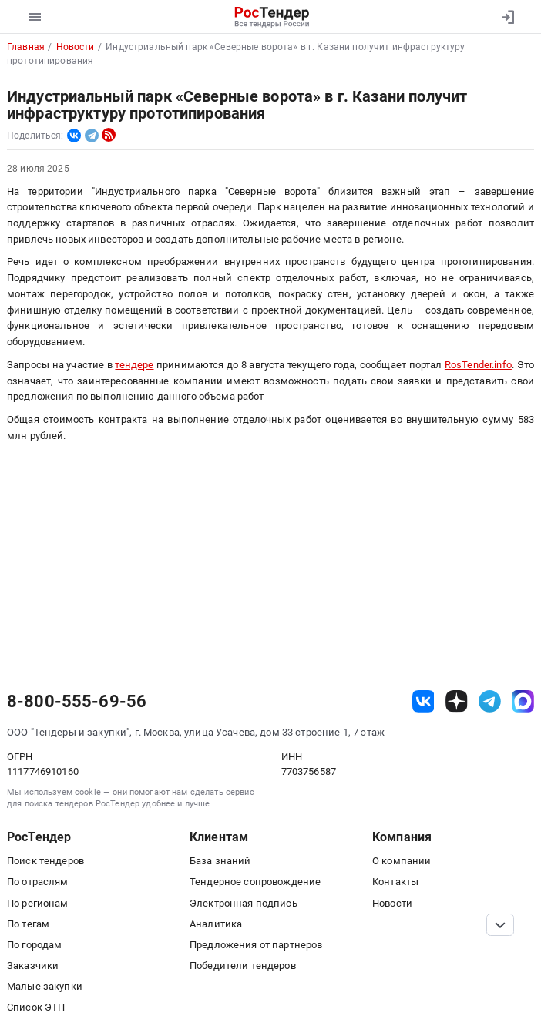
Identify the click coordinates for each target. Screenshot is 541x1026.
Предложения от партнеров (256, 945)
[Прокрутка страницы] (500, 925)
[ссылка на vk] (423, 701)
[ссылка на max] (523, 701)
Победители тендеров (243, 965)
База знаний (220, 861)
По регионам (38, 903)
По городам (34, 945)
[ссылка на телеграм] (490, 701)
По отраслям (38, 881)
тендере (134, 364)
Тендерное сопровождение (255, 881)
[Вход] (507, 17)
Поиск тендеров (45, 861)
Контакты (395, 881)
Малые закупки (44, 986)
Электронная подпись (243, 903)
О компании (401, 861)
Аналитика (216, 924)
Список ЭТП (36, 1007)
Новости (392, 903)
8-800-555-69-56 (76, 701)
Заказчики (33, 965)
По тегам (28, 924)
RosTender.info (478, 364)
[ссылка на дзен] (456, 701)
